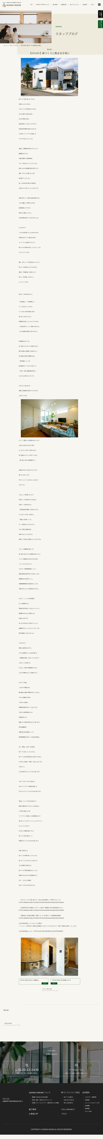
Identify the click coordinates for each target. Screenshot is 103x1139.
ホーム (6, 45)
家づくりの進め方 (68, 1101)
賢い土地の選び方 (68, 1107)
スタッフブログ (14, 45)
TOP (31, 6)
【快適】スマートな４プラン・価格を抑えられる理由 (45, 1107)
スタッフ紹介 (88, 1115)
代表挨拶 (87, 1104)
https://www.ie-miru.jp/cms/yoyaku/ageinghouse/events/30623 (41, 902)
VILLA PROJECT (68, 1114)
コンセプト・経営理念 (90, 1101)
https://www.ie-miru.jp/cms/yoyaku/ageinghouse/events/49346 (41, 918)
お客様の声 (64, 6)
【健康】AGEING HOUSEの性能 (39, 1101)
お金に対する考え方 (69, 1104)
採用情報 (87, 1113)
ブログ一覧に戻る (47, 989)
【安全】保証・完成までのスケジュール (41, 1104)
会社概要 (87, 1110)
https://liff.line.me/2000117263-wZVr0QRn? (48, 931)
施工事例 (55, 6)
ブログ (92, 6)
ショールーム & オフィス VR (92, 1107)
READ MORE (8, 1024)
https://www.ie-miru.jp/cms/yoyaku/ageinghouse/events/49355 (41, 910)
